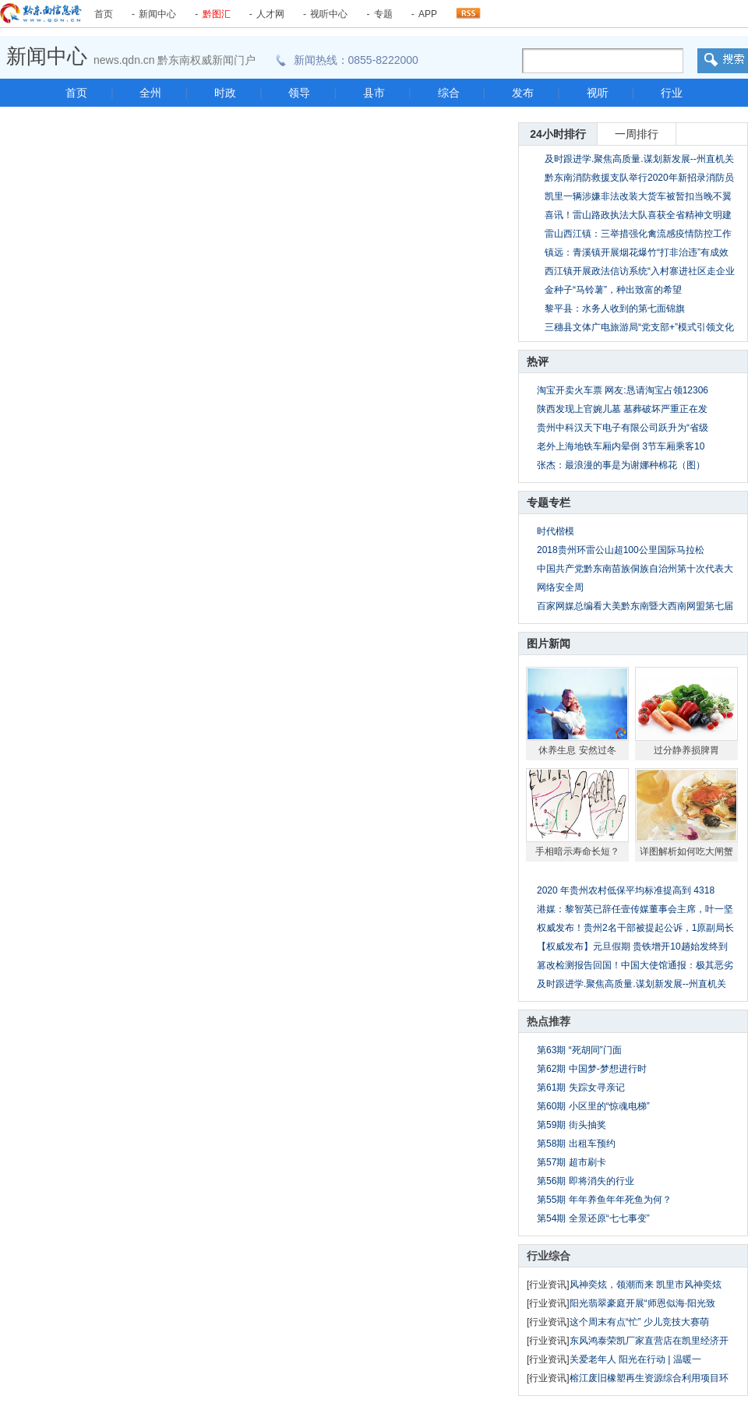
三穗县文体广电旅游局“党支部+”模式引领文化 (639, 327)
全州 (150, 92)
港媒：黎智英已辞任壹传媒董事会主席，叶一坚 (635, 909)
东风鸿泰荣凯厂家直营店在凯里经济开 (649, 1340)
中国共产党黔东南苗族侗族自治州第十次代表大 (635, 568)
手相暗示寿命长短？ (577, 851)
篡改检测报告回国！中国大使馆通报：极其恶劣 (635, 965)
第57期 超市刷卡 (571, 1162)
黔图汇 (217, 14)
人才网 (270, 14)
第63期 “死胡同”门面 (579, 1050)
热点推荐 (548, 1021)
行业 (672, 92)
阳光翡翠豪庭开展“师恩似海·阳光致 (642, 1303)
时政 (225, 92)
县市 (374, 92)
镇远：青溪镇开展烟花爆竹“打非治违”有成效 (637, 252)
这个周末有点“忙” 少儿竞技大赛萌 (639, 1322)
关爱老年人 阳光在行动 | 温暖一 (635, 1359)
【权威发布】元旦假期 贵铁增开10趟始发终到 (632, 946)
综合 (449, 92)
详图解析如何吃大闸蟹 (686, 851)
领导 (299, 92)
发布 (523, 92)
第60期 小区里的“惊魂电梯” (593, 1106)
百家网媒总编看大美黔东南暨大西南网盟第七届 (635, 606)
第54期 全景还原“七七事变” (593, 1218)
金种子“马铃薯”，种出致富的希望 (613, 289)
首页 (103, 14)
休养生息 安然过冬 (577, 750)
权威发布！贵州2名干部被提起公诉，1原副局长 (635, 927)
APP (427, 14)
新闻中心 (157, 14)
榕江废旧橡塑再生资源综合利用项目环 (649, 1378)
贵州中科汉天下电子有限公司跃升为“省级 (622, 427)
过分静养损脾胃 (686, 750)
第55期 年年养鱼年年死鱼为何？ (604, 1199)
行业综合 (548, 1256)
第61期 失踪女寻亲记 (581, 1087)
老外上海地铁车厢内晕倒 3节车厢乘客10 (620, 446)
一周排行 (636, 134)
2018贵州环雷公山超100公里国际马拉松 (620, 550)
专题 (383, 14)
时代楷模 (555, 531)
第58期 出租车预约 (576, 1143)
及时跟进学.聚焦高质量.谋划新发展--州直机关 (631, 983)
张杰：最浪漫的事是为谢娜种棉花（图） (621, 465)
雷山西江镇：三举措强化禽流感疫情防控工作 (638, 233)
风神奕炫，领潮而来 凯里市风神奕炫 (646, 1284)
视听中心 (329, 14)
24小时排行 (558, 134)
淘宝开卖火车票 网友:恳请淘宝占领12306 (622, 390)
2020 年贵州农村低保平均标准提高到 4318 (625, 890)
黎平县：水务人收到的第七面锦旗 (615, 308)
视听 (598, 92)
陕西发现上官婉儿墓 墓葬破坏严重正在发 (622, 409)
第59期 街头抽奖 (571, 1124)
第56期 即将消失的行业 (585, 1181)
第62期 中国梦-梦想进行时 (592, 1068)
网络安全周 (560, 587)
